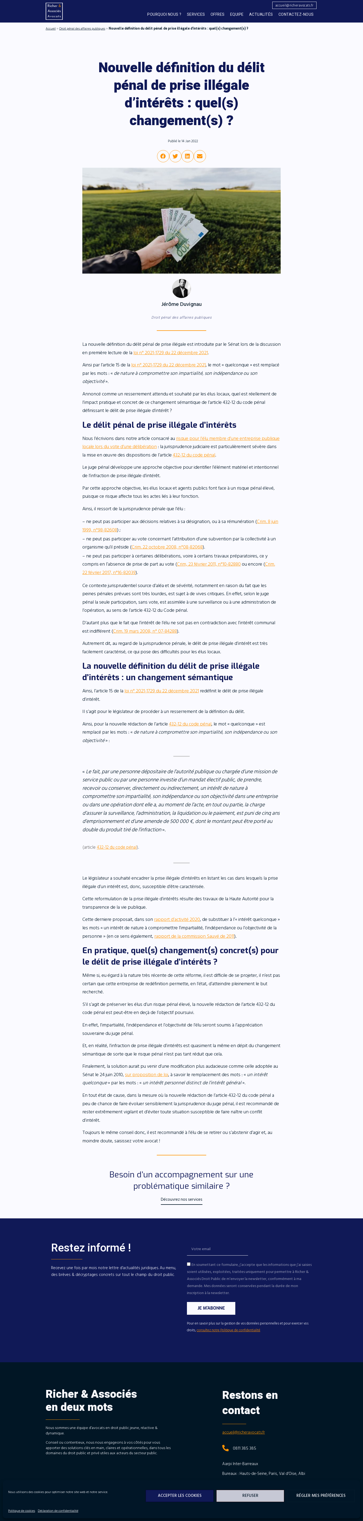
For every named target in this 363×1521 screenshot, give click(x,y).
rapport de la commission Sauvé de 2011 (194, 936)
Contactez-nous (296, 14)
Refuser (250, 1495)
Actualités (261, 14)
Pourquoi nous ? (164, 14)
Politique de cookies (21, 1510)
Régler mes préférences (321, 1495)
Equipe (237, 14)
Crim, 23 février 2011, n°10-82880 (209, 564)
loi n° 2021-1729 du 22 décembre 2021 (170, 353)
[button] (294, 5)
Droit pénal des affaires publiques (82, 28)
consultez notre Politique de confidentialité (228, 1330)
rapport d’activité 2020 (177, 919)
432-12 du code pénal (194, 455)
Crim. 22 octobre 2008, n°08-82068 (167, 547)
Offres (218, 14)
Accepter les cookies (180, 1495)
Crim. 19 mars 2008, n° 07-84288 (145, 631)
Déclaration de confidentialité (58, 1510)
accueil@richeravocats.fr (243, 1432)
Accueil (51, 28)
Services (196, 14)
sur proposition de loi (146, 1075)
